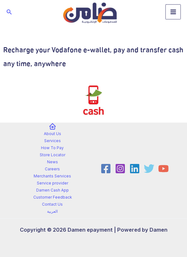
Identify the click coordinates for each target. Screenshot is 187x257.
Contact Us (52, 204)
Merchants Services (52, 176)
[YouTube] (163, 168)
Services (52, 141)
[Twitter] (149, 168)
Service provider (52, 183)
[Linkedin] (134, 168)
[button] (9, 12)
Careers (52, 169)
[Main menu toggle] (173, 12)
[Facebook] (106, 168)
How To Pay (52, 148)
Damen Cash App (52, 190)
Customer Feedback (52, 197)
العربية (52, 211)
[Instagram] (120, 168)
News (52, 162)
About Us (52, 134)
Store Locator (52, 155)
